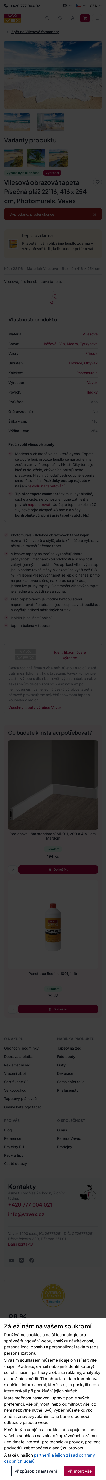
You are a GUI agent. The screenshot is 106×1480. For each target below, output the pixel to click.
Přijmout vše (80, 1471)
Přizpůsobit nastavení (36, 1471)
